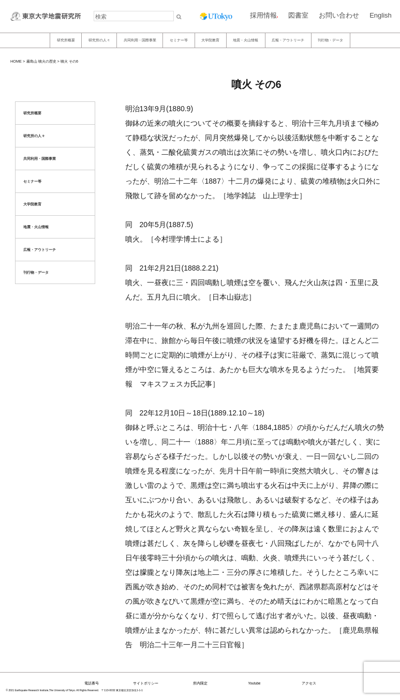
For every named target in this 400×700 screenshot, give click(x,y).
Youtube (254, 683)
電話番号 (91, 683)
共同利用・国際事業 (140, 40)
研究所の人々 (99, 40)
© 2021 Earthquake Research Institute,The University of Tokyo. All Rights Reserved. (52, 690)
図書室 (298, 15)
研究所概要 (66, 40)
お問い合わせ (339, 15)
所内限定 (200, 683)
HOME (16, 61)
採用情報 (263, 15)
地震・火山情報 (245, 40)
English (380, 15)
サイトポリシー (145, 683)
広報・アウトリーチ (288, 40)
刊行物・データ (330, 40)
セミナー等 (179, 40)
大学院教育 (210, 40)
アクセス (309, 683)
